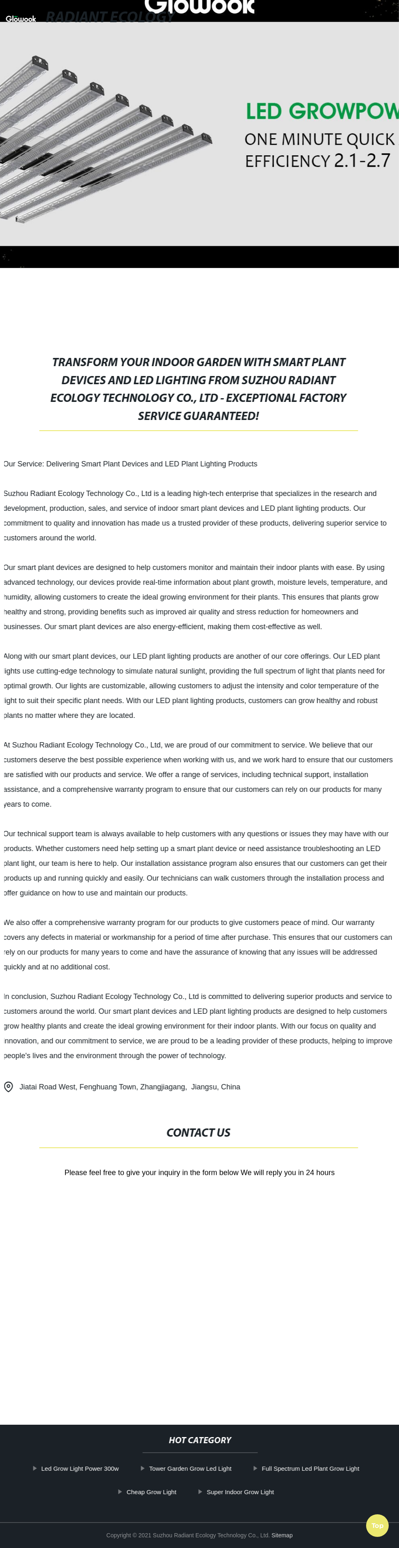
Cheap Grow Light (170, 1491)
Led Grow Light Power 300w (98, 1468)
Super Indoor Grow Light (258, 1491)
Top (377, 1523)
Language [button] (370, 18)
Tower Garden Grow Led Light (209, 1468)
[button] (307, 18)
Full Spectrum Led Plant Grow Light (329, 1468)
